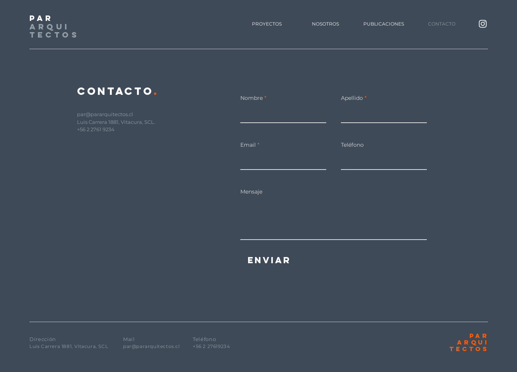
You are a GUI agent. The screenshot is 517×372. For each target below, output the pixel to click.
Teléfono (352, 144)
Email (248, 144)
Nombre (251, 98)
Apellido (352, 98)
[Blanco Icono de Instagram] (483, 24)
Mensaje (251, 191)
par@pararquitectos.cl (105, 114)
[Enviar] (269, 260)
